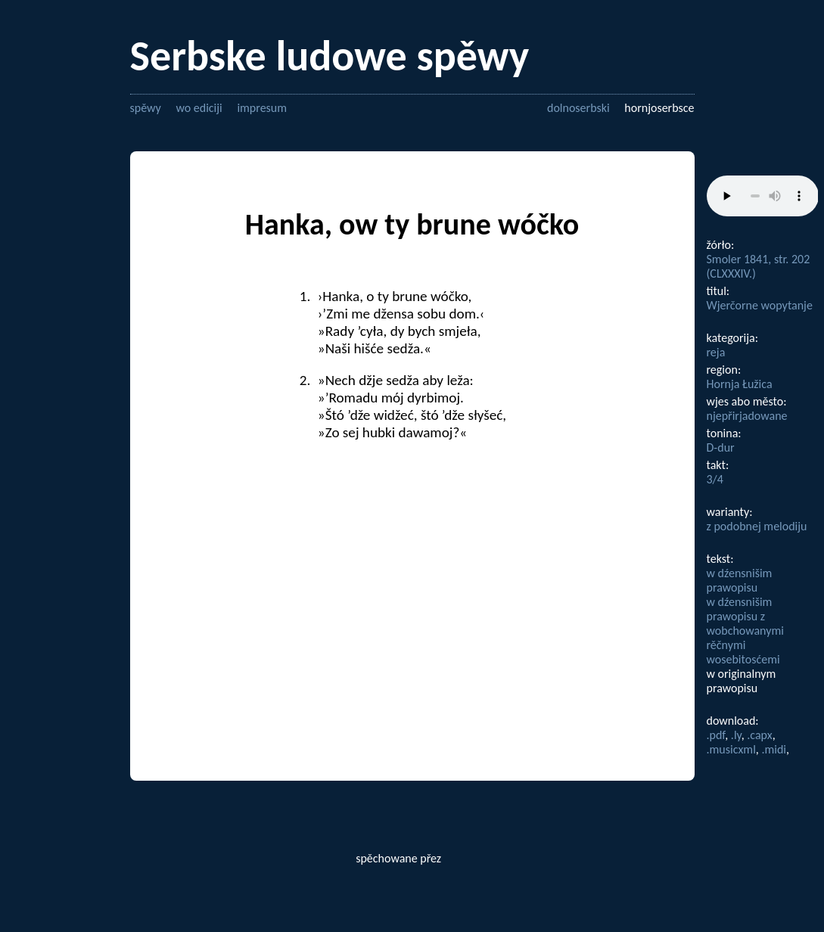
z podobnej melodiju (757, 526)
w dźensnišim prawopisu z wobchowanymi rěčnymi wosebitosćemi (745, 630)
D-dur (721, 447)
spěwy (145, 108)
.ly (736, 735)
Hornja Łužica (740, 384)
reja (716, 352)
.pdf (716, 735)
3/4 (715, 479)
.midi (773, 749)
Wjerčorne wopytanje (760, 305)
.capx (759, 735)
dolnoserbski (578, 108)
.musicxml (731, 749)
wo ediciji (199, 108)
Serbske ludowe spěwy (330, 56)
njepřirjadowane (747, 416)
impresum (262, 108)
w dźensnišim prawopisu (740, 580)
